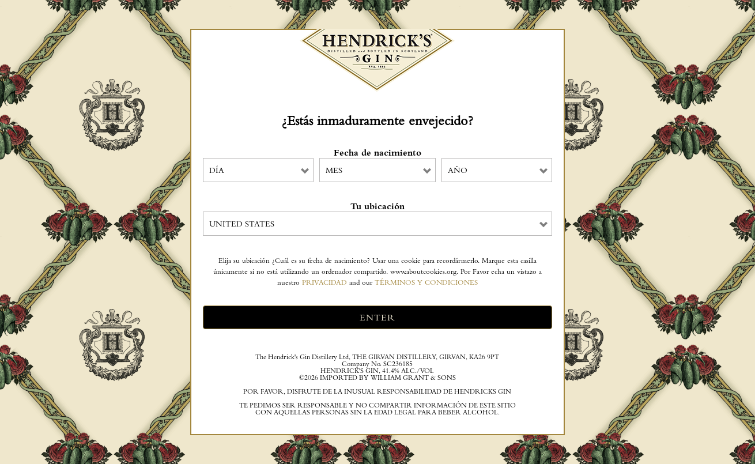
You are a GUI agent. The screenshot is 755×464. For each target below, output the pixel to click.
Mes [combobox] (334, 170)
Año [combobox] (457, 170)
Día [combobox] (216, 170)
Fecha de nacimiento (377, 153)
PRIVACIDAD (324, 282)
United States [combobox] (241, 223)
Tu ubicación (377, 206)
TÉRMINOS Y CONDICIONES (426, 282)
